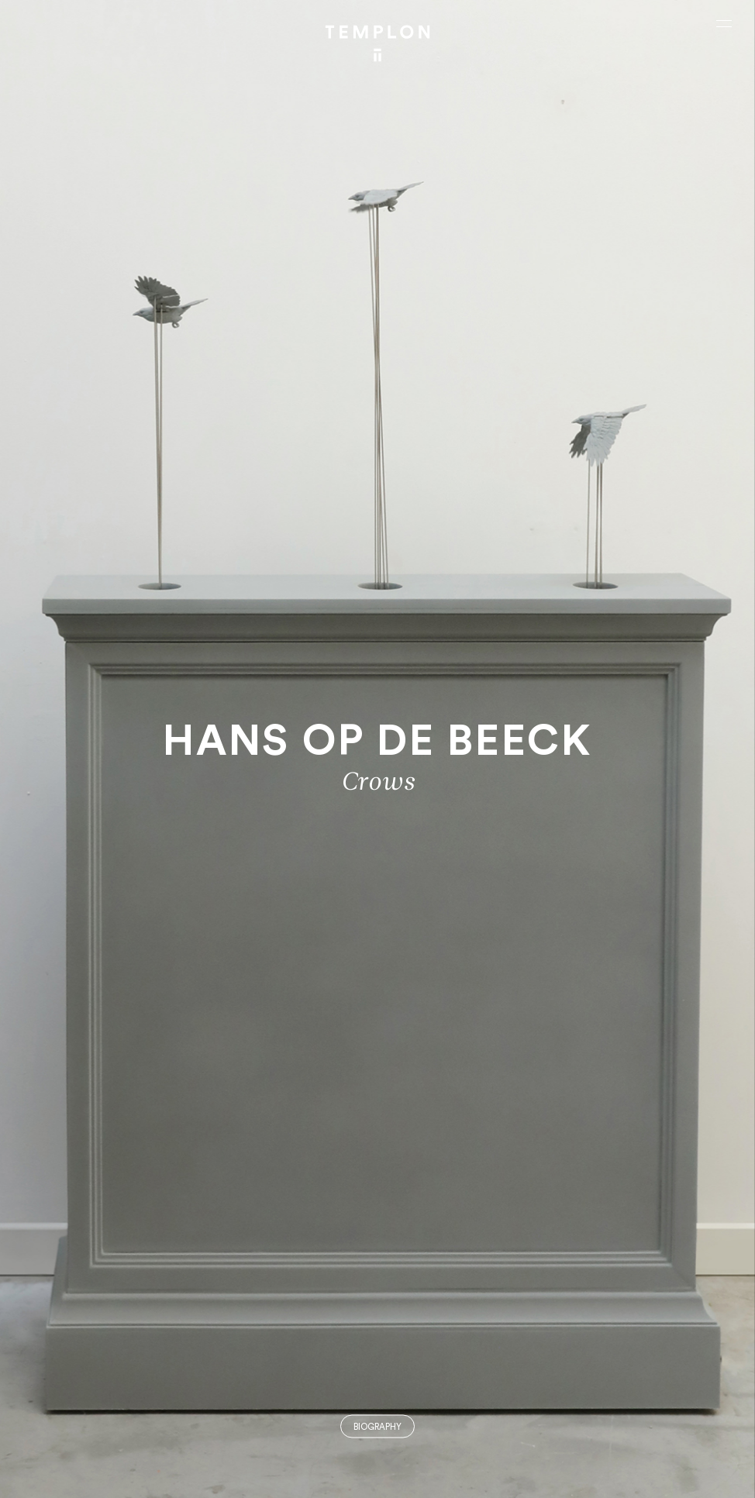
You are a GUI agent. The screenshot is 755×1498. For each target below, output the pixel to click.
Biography (377, 1427)
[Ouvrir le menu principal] (724, 23)
